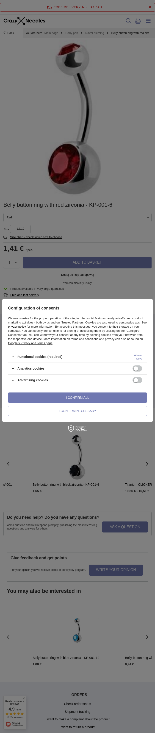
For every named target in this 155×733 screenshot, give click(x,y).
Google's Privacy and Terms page (30, 343)
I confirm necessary (77, 411)
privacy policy (17, 326)
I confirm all (77, 397)
